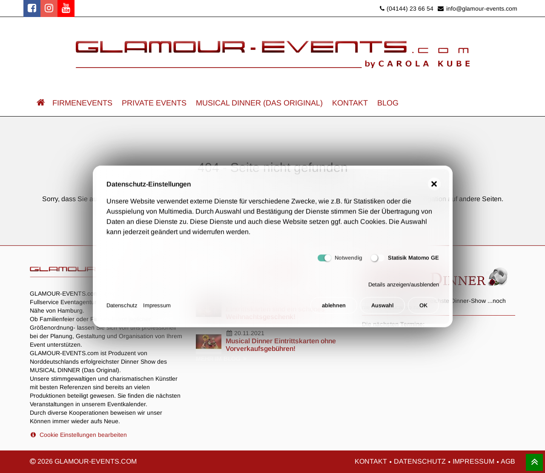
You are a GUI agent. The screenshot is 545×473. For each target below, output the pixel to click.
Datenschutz (122, 309)
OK (423, 309)
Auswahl (382, 309)
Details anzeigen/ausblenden (403, 288)
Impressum (157, 309)
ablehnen (334, 309)
